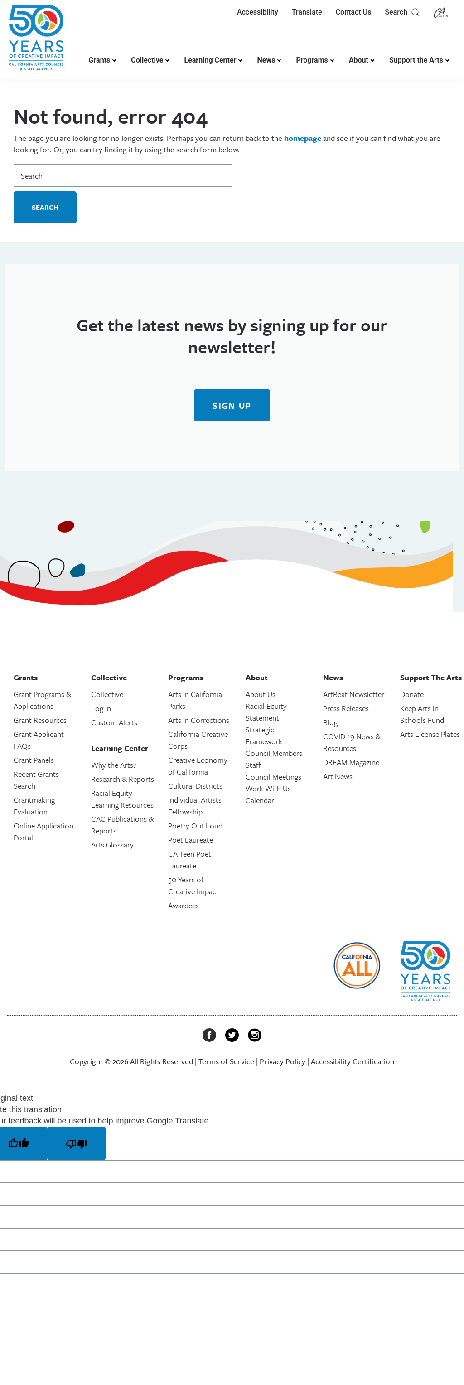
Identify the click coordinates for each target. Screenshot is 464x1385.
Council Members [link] (274, 753)
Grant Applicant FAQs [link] (39, 739)
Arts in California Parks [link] (195, 700)
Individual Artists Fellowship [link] (195, 805)
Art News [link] (338, 776)
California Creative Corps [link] (198, 739)
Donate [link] (412, 694)
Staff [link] (253, 764)
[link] (36, 42)
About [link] (358, 60)
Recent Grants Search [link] (36, 779)
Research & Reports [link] (122, 779)
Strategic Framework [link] (264, 735)
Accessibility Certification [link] (352, 1061)
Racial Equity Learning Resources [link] (122, 798)
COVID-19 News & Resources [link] (352, 742)
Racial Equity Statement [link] (266, 711)
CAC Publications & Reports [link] (122, 824)
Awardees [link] (183, 905)
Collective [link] (147, 60)
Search (402, 12)
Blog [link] (330, 722)
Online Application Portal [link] (43, 831)
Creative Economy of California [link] (197, 765)
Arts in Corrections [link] (198, 720)
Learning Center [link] (210, 60)
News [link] (266, 60)
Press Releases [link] (346, 708)
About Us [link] (261, 694)
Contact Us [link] (354, 12)
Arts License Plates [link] (430, 734)
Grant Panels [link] (34, 759)
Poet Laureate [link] (190, 839)
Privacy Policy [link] (282, 1061)
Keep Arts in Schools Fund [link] (422, 714)
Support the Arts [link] (416, 60)
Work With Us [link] (268, 788)
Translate (307, 12)
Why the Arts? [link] (113, 764)
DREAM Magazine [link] (351, 762)
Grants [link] (100, 60)
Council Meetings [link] (273, 776)
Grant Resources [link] (40, 720)
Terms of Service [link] (226, 1061)
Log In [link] (101, 708)
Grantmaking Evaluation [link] (34, 805)
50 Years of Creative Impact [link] (193, 885)
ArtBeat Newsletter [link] (353, 694)
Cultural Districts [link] (195, 785)
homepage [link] (302, 138)
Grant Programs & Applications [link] (42, 700)
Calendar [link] (260, 800)
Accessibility (257, 12)
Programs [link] (312, 60)
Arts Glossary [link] (112, 844)
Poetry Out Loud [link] (195, 825)
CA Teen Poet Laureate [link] (189, 859)
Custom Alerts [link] (114, 722)
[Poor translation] (77, 1143)
